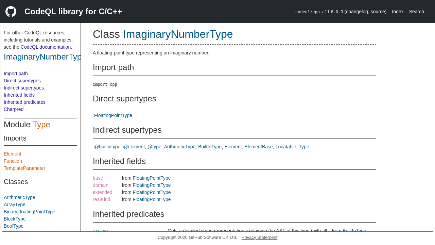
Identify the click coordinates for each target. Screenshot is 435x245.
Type (41, 124)
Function (13, 161)
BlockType (15, 219)
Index (397, 11)
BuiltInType (210, 146)
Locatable (286, 146)
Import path (16, 73)
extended (102, 192)
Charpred (13, 109)
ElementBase (259, 146)
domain (100, 185)
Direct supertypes (22, 80)
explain (100, 230)
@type (154, 146)
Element (12, 154)
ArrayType (14, 204)
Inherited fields (19, 95)
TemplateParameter (24, 168)
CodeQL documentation (46, 47)
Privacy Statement (260, 237)
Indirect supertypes (24, 88)
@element (134, 146)
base (98, 178)
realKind (101, 199)
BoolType (13, 226)
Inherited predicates (25, 102)
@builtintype (107, 146)
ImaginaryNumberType (45, 56)
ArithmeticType (19, 197)
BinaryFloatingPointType (29, 211)
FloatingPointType (113, 115)
